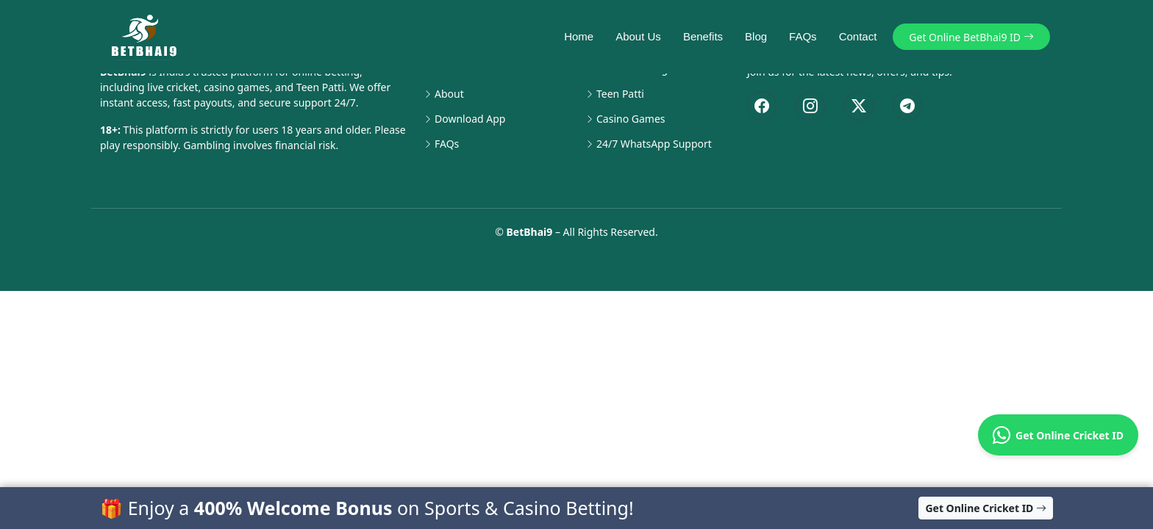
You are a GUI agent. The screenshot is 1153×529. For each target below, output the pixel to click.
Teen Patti (620, 94)
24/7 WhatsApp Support (654, 144)
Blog (749, 36)
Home (572, 36)
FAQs (796, 36)
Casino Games (630, 119)
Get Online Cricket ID (1058, 435)
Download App (470, 119)
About (449, 94)
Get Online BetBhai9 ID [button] (972, 37)
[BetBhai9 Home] (147, 36)
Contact (851, 36)
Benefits (695, 36)
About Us (631, 36)
